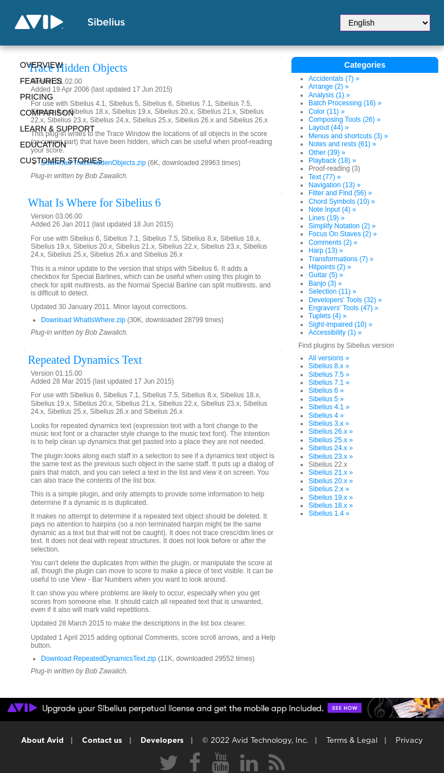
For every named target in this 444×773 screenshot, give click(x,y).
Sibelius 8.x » (329, 366)
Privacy (409, 741)
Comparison (47, 112)
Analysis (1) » (329, 95)
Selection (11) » (332, 291)
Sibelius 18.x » (331, 505)
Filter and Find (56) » (340, 193)
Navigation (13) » (334, 185)
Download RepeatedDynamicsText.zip (98, 659)
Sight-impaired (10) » (340, 324)
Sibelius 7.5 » (329, 375)
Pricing (36, 96)
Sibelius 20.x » (331, 481)
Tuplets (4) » (328, 316)
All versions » (329, 358)
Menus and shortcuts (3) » (348, 136)
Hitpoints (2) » (330, 267)
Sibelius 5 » (326, 399)
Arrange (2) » (329, 87)
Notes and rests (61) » (342, 144)
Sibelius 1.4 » (329, 513)
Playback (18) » (332, 161)
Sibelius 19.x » (331, 497)
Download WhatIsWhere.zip (83, 320)
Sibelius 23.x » (331, 456)
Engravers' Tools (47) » (344, 308)
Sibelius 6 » (326, 390)
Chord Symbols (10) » (342, 201)
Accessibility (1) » (335, 332)
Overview (41, 64)
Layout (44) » (329, 127)
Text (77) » (325, 177)
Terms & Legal (351, 741)
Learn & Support (57, 128)
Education (43, 144)
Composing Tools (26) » (345, 120)
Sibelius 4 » (326, 416)
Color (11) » (326, 112)
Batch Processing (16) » (345, 103)
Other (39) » (327, 153)
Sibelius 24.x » (331, 448)
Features (41, 80)
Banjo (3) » (325, 283)
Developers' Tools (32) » (345, 300)
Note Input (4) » (332, 209)
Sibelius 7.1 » (329, 382)
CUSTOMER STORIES (61, 160)
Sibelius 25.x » (331, 440)
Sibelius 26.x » (331, 431)
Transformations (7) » (341, 259)
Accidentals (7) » (334, 79)
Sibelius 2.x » (329, 489)
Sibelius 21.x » (331, 472)
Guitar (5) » (326, 275)
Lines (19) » (326, 218)
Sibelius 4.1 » (329, 407)
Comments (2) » (333, 242)
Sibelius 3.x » (329, 423)
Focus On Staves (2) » (343, 234)
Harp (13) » (326, 250)
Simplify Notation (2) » (342, 226)
